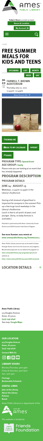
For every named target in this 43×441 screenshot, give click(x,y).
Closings (6, 377)
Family (20, 164)
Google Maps (16, 322)
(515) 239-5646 (8, 318)
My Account (21, 28)
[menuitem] (22, 28)
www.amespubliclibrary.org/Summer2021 (20, 237)
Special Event (28, 161)
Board (4, 398)
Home (4, 44)
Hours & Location (21, 23)
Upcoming (14, 70)
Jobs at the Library (10, 389)
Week (28, 75)
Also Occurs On (22, 94)
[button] (21, 20)
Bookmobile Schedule (11, 381)
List (25, 70)
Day (37, 75)
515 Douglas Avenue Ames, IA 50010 (11, 344)
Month (35, 70)
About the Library (9, 392)
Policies (5, 395)
